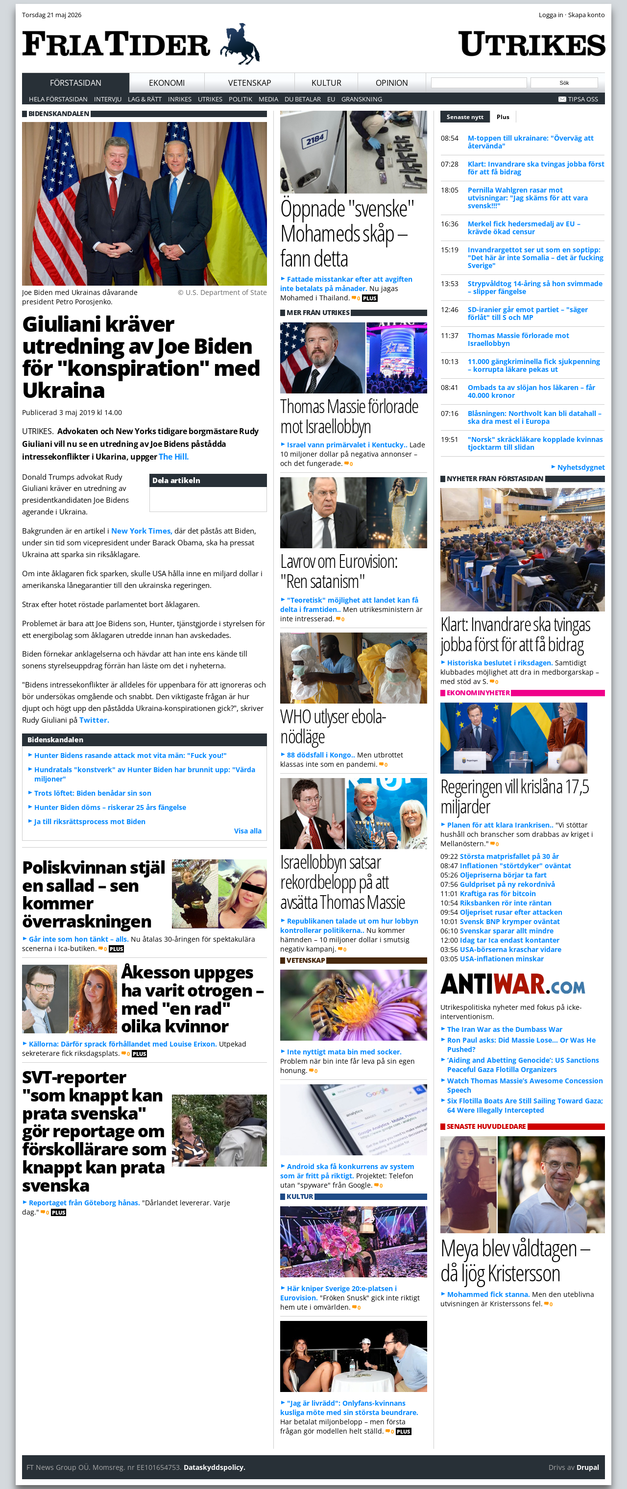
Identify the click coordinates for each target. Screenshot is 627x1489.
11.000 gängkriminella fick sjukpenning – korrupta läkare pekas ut (534, 365)
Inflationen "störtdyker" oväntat (515, 865)
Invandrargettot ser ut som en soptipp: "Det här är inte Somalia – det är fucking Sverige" (535, 257)
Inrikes (180, 99)
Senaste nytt (468, 116)
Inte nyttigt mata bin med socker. (344, 1051)
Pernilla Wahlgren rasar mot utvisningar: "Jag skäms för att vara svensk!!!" (528, 197)
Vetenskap (249, 82)
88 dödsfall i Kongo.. (321, 754)
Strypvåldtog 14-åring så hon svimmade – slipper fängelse (535, 287)
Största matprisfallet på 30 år (509, 856)
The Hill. (174, 456)
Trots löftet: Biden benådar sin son (92, 793)
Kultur (326, 82)
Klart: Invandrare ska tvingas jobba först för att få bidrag (536, 167)
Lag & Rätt (145, 99)
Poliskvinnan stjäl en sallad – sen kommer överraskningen (93, 893)
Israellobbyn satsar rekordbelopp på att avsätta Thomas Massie (342, 881)
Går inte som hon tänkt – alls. (79, 939)
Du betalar (303, 99)
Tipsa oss (583, 99)
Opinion (392, 82)
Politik (240, 99)
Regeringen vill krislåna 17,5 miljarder (514, 796)
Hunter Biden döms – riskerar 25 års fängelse (110, 807)
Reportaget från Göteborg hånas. (84, 1202)
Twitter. (94, 720)
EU (331, 99)
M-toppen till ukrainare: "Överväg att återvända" (531, 141)
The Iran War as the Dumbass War (504, 1029)
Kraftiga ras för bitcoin (498, 893)
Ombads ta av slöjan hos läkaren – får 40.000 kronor (531, 391)
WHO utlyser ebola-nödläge (333, 726)
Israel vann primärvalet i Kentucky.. (347, 444)
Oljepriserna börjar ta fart (503, 874)
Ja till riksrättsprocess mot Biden (89, 821)
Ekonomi (167, 82)
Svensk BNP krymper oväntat (510, 921)
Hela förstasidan (58, 99)
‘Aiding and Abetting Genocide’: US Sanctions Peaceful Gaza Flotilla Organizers (523, 1064)
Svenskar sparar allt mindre (507, 930)
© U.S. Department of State (222, 292)
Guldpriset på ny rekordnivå (507, 884)
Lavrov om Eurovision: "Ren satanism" (339, 570)
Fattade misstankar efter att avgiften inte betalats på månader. (346, 283)
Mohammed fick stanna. (488, 1294)
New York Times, (141, 531)
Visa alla (248, 830)
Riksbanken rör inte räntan (506, 902)
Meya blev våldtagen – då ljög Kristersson (515, 1259)
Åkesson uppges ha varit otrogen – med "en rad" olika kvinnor (192, 998)
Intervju (107, 99)
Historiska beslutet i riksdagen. (500, 662)
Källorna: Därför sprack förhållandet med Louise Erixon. (123, 1044)
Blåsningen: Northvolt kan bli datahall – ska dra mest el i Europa (535, 417)
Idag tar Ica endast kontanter (509, 940)
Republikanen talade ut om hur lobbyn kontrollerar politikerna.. (349, 925)
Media (268, 99)
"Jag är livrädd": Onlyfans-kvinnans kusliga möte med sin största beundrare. (349, 1407)
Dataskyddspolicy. (214, 1467)
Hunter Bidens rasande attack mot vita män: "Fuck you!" (130, 755)
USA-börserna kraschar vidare (510, 949)
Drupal (588, 1467)
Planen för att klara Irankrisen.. (500, 825)
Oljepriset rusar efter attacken (511, 912)
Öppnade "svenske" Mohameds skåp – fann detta (347, 232)
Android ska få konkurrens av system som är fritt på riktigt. (347, 1171)
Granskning (361, 99)
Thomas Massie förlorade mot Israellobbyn (518, 339)
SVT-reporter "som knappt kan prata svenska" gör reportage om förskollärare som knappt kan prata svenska (94, 1130)
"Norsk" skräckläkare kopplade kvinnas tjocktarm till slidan (535, 443)
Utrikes (210, 99)
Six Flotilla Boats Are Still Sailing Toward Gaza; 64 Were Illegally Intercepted (525, 1105)
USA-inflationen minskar (502, 958)
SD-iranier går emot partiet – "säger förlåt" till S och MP (528, 313)
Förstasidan (75, 82)
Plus (503, 117)
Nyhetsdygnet (581, 467)
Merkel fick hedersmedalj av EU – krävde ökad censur (524, 227)
